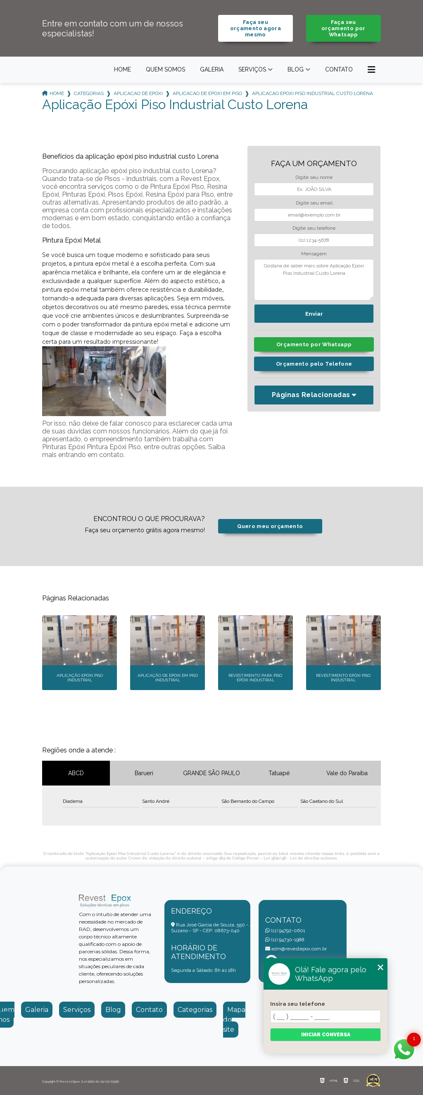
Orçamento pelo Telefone (314, 364)
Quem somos (165, 69)
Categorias (89, 93)
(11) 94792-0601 (285, 930)
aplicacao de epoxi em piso (207, 93)
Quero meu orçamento (270, 526)
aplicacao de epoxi (138, 93)
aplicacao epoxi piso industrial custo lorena (312, 93)
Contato (339, 69)
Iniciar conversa (325, 1035)
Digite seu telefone (313, 228)
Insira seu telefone (297, 1003)
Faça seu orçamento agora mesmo (255, 28)
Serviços (252, 69)
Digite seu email (314, 203)
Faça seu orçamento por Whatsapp (343, 28)
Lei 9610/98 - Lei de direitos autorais (300, 858)
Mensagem (314, 254)
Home (122, 69)
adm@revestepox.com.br (296, 949)
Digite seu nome (314, 177)
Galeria (211, 69)
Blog (296, 69)
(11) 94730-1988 (284, 940)
